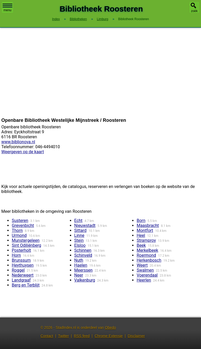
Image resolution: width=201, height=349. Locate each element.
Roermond (146, 255)
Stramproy (146, 240)
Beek (141, 245)
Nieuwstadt (85, 225)
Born (141, 220)
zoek (194, 11)
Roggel (18, 270)
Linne (79, 235)
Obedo (110, 327)
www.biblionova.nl (18, 141)
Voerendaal (147, 275)
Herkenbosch (149, 260)
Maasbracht (148, 225)
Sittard (80, 230)
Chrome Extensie (108, 336)
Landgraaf (21, 280)
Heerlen (144, 280)
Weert (142, 265)
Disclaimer (136, 336)
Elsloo (80, 245)
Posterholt (21, 250)
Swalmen (145, 270)
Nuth (78, 260)
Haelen (80, 265)
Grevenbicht (23, 225)
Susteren (20, 220)
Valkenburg (84, 280)
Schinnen (83, 250)
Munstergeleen (26, 240)
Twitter (63, 336)
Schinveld (83, 255)
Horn (16, 255)
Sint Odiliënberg (26, 245)
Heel (141, 235)
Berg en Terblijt (26, 285)
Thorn (17, 230)
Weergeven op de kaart (22, 151)
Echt (78, 220)
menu (7, 8)
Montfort (145, 230)
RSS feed (82, 336)
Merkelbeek (147, 250)
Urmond (19, 235)
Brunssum (21, 260)
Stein (79, 240)
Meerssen (83, 270)
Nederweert (23, 275)
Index (56, 19)
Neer (78, 275)
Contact (47, 336)
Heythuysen (23, 265)
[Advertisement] (100, 72)
